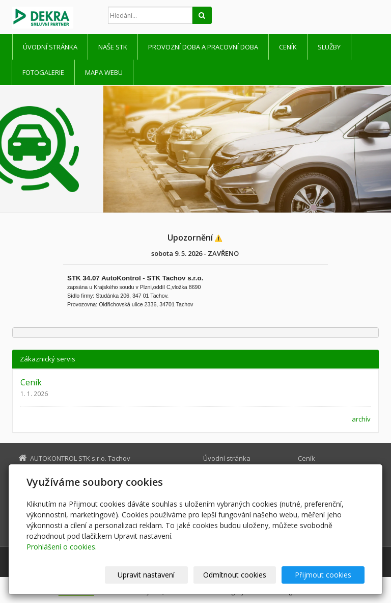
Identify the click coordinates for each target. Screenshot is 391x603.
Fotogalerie (43, 72)
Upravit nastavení (158, 575)
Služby (329, 46)
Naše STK (112, 46)
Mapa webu (104, 72)
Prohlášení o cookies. (61, 547)
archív (361, 419)
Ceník (288, 46)
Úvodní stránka (50, 46)
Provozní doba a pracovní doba (203, 46)
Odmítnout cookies (241, 575)
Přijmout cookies (325, 575)
